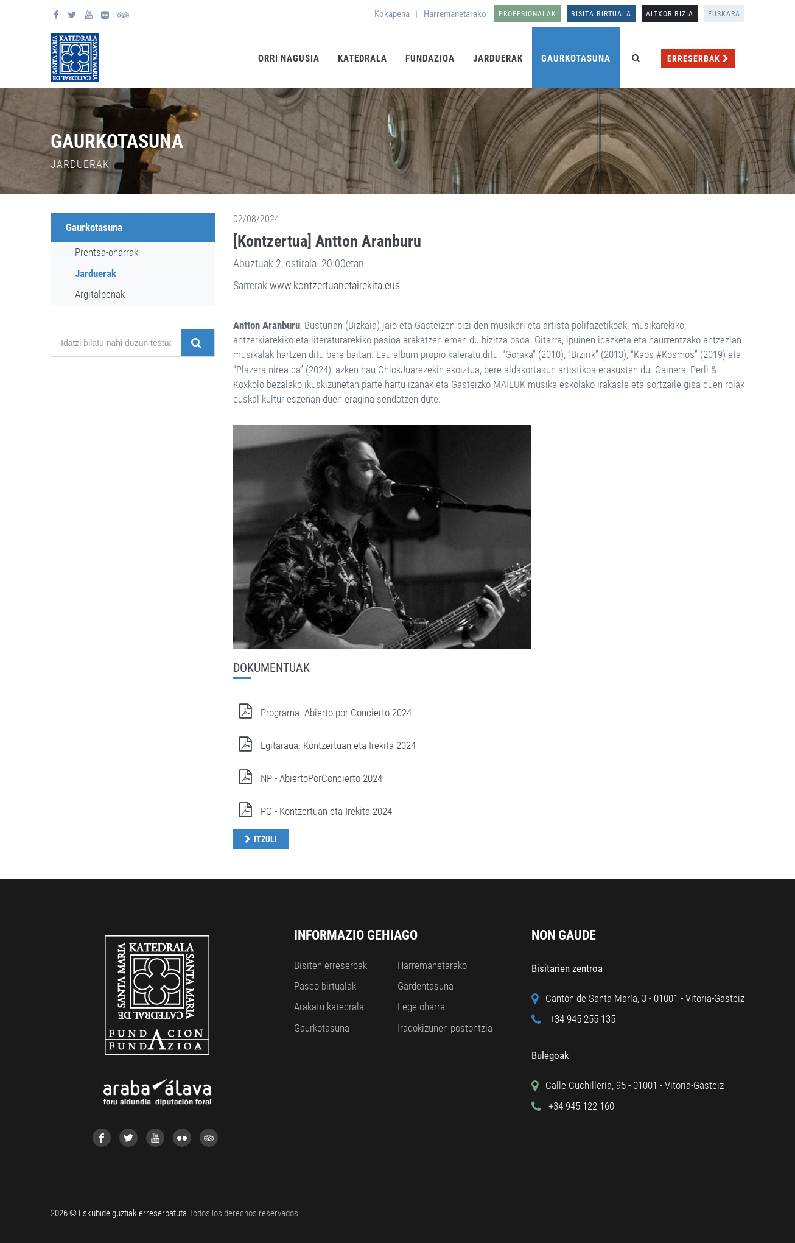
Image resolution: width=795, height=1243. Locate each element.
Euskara (724, 14)
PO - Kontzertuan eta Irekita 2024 (312, 811)
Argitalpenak (100, 294)
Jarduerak (498, 58)
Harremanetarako (455, 14)
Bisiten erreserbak (330, 965)
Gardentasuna (426, 986)
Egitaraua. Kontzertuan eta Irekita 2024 (324, 745)
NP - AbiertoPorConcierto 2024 (307, 778)
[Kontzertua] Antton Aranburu (327, 241)
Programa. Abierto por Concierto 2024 (322, 712)
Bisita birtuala (601, 14)
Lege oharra (421, 1007)
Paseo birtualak (325, 986)
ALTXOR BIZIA (669, 14)
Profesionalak (527, 14)
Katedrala (362, 58)
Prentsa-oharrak (106, 252)
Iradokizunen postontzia (445, 1028)
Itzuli (265, 839)
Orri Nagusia (289, 58)
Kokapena (392, 14)
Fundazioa (430, 58)
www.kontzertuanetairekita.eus (335, 285)
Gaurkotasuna (576, 58)
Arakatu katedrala (329, 1007)
